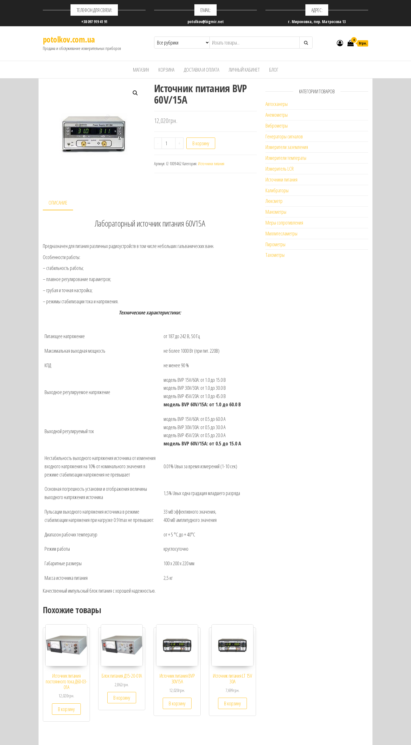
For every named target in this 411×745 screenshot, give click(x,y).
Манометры (275, 211)
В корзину (200, 143)
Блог (273, 69)
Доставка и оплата (201, 69)
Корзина (166, 69)
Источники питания (211, 163)
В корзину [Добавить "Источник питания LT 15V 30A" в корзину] (232, 703)
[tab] (62, 203)
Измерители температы (285, 157)
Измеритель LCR (279, 168)
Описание (58, 202)
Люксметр (274, 200)
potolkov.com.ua (69, 39)
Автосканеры (276, 103)
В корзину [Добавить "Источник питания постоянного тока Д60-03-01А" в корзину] (66, 709)
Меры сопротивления (284, 222)
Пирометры (275, 244)
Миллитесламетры (281, 233)
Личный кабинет (244, 69)
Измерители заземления (286, 147)
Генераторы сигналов (284, 136)
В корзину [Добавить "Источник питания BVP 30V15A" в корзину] (177, 703)
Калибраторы (277, 190)
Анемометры (276, 114)
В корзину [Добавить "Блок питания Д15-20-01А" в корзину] (121, 697)
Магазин (141, 69)
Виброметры (276, 125)
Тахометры (275, 254)
